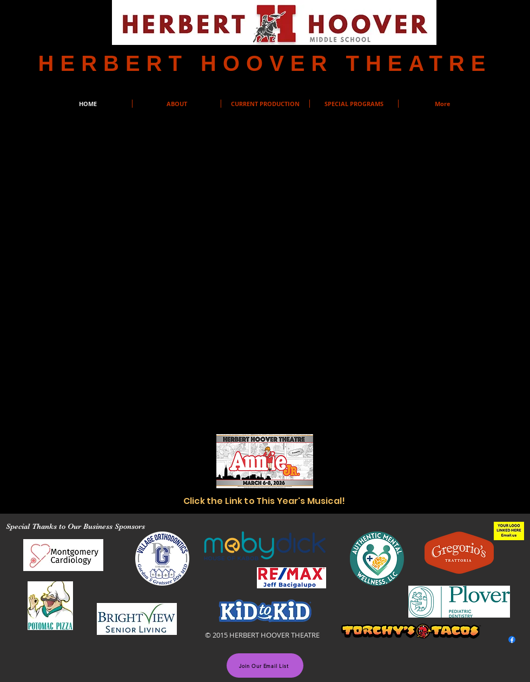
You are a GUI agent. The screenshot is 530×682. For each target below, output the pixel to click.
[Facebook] (511, 639)
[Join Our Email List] (265, 665)
